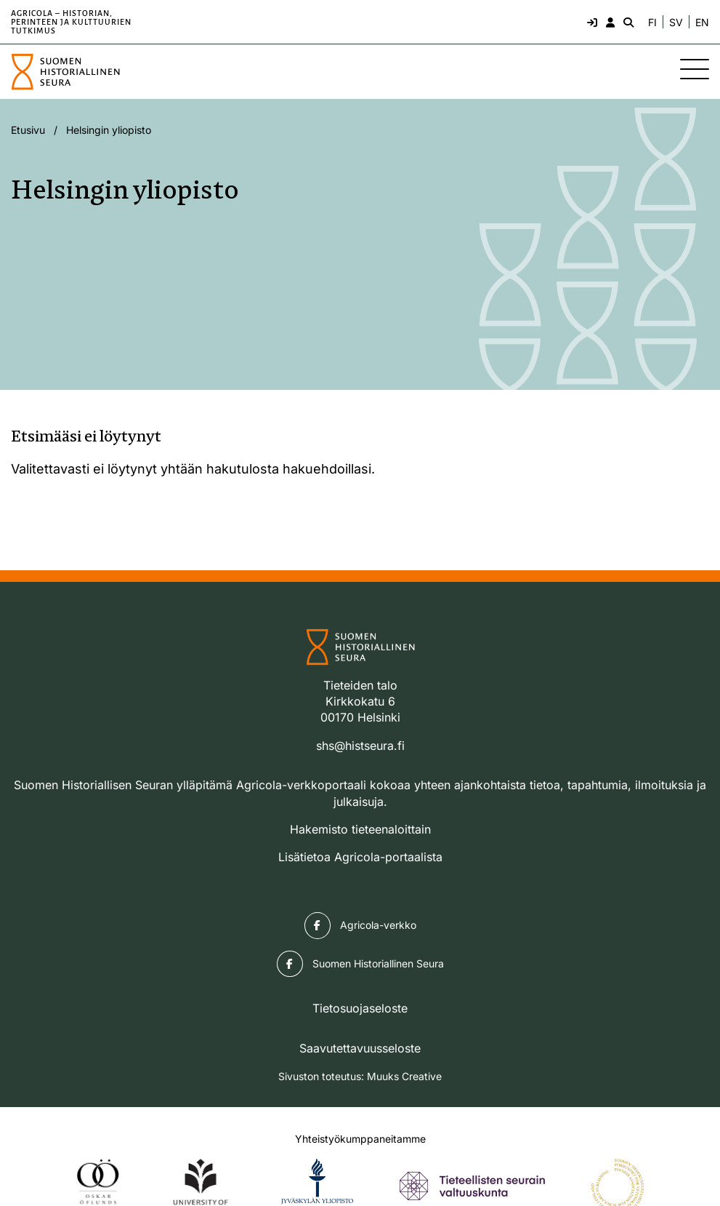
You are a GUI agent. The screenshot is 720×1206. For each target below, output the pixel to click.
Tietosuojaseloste (360, 1008)
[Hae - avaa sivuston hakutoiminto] (627, 22)
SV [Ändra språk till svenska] (676, 22)
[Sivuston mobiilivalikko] (694, 69)
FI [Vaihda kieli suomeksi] (652, 22)
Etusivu (28, 130)
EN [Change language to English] (702, 22)
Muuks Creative (404, 1076)
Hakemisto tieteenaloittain (360, 829)
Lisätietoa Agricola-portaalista (360, 857)
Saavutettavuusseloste (360, 1048)
